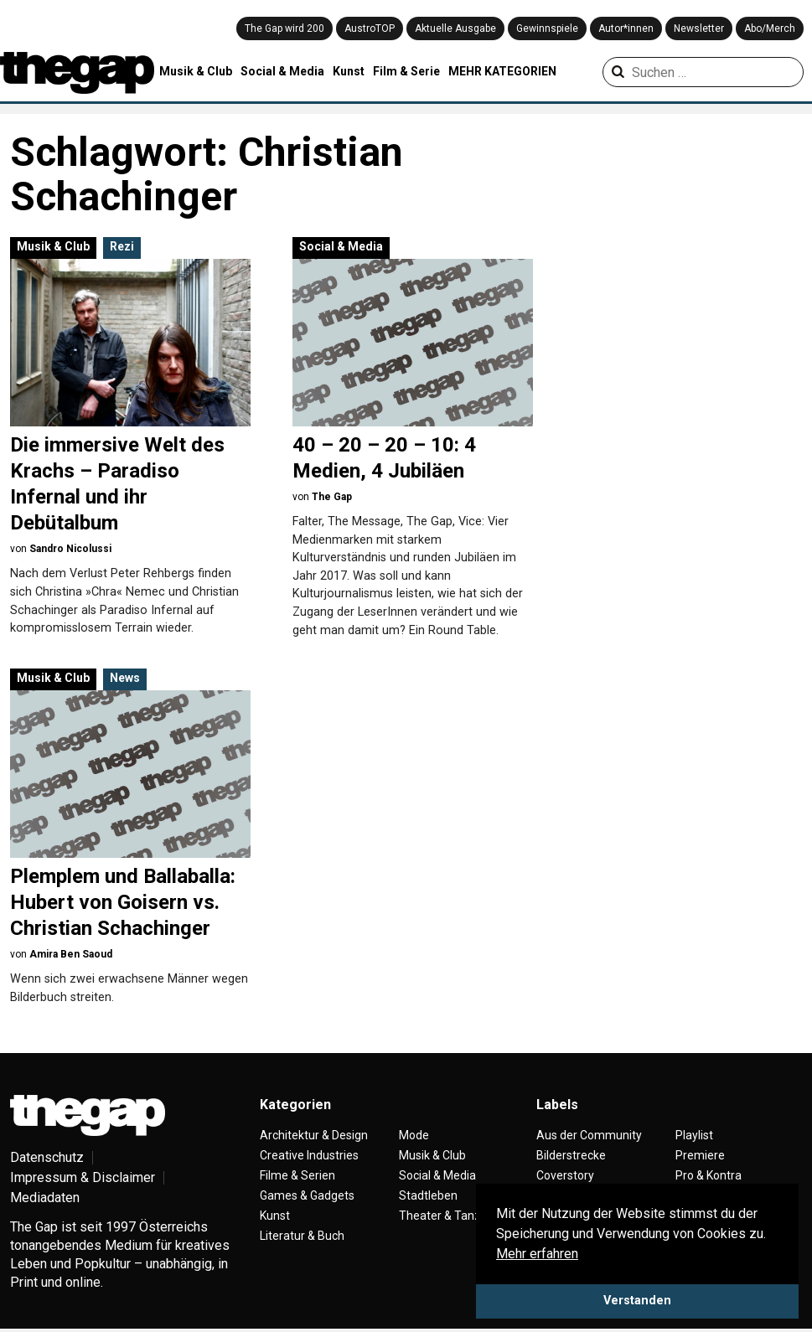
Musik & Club (195, 71)
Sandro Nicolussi (70, 549)
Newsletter (699, 28)
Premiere (700, 1155)
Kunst (349, 71)
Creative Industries (309, 1155)
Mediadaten (45, 1198)
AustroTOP (369, 28)
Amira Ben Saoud (70, 954)
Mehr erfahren (537, 1254)
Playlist (694, 1135)
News (125, 677)
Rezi (122, 246)
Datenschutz (47, 1157)
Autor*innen (626, 28)
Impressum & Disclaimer (82, 1177)
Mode (414, 1135)
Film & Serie (406, 71)
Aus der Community (589, 1135)
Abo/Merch (769, 28)
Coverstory (565, 1175)
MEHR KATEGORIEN (502, 71)
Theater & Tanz (440, 1215)
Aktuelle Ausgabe (455, 28)
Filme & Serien (297, 1175)
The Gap (332, 497)
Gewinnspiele (547, 28)
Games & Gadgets (307, 1195)
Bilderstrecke (571, 1155)
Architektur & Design (314, 1135)
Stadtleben (428, 1195)
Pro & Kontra (708, 1175)
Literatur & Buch (302, 1235)
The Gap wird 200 (284, 28)
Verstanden (637, 1300)
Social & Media (282, 71)
